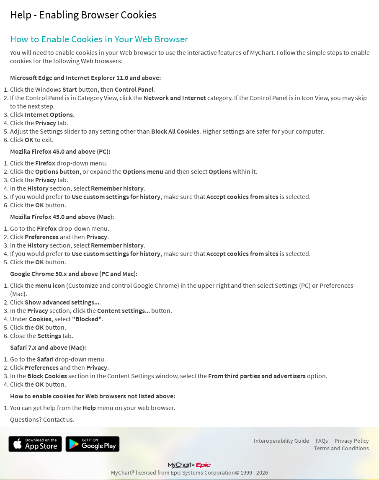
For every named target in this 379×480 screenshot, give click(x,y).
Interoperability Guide (281, 440)
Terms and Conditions (341, 448)
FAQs (322, 440)
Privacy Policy (352, 440)
